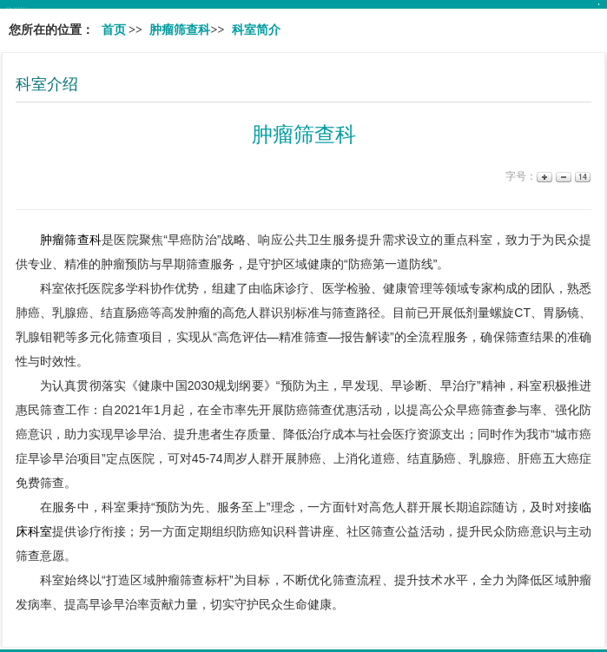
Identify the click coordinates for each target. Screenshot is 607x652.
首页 (114, 29)
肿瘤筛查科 (71, 240)
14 (581, 177)
